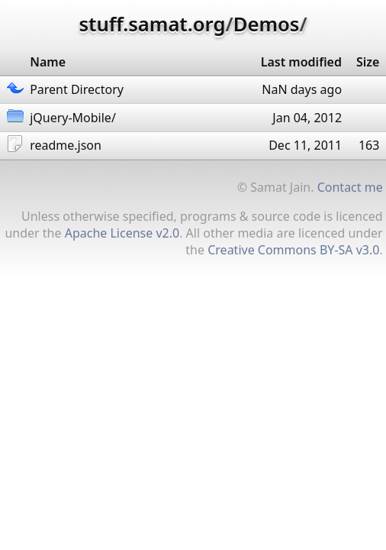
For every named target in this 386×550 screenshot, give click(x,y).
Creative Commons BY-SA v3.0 (293, 249)
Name (48, 61)
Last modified (301, 61)
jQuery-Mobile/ (73, 117)
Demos (266, 24)
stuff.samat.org (152, 24)
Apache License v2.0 (122, 233)
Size (367, 61)
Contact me (350, 187)
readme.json (65, 145)
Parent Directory (77, 89)
